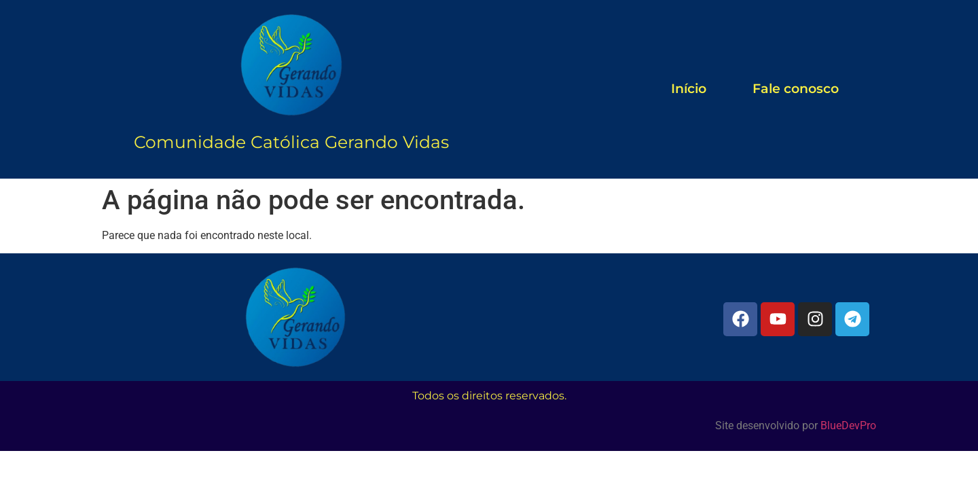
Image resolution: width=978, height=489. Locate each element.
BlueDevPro (848, 425)
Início (688, 88)
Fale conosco (796, 88)
